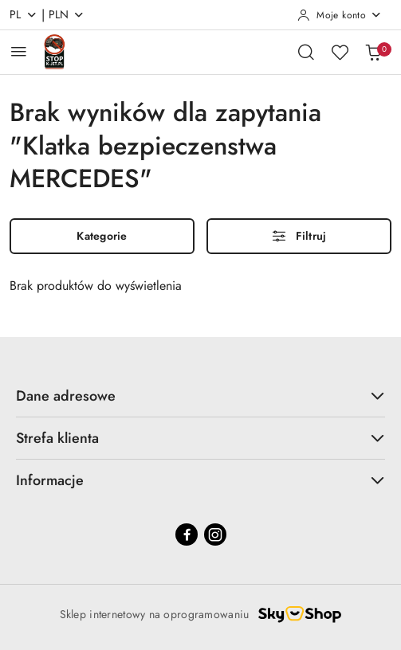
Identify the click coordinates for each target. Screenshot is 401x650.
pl (23, 14)
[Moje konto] (339, 15)
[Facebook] (186, 534)
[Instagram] (215, 534)
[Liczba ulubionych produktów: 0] (339, 52)
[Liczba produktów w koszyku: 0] (373, 52)
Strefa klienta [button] (200, 438)
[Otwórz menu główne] (19, 51)
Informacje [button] (200, 480)
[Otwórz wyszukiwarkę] (306, 52)
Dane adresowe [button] (200, 396)
